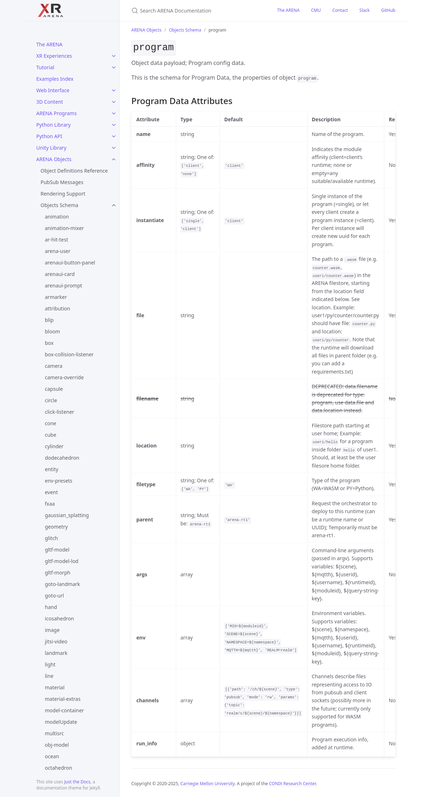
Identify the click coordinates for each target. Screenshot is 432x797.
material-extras (62, 698)
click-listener (59, 411)
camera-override (64, 377)
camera (53, 365)
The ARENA (49, 44)
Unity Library (51, 147)
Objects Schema (59, 205)
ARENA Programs (56, 113)
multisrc (54, 733)
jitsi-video (56, 641)
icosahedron (59, 618)
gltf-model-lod (61, 561)
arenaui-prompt (63, 285)
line (49, 675)
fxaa (50, 503)
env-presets (58, 480)
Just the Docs (77, 782)
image (52, 630)
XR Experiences (54, 55)
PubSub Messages (62, 182)
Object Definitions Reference (74, 170)
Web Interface (52, 90)
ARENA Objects (53, 159)
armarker (56, 297)
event (51, 492)
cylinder (54, 446)
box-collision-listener (69, 354)
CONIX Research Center (292, 782)
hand (51, 607)
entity (51, 469)
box (49, 342)
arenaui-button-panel (70, 262)
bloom (52, 331)
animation (57, 216)
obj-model (57, 744)
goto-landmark (62, 584)
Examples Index (55, 78)
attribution (57, 308)
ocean (52, 756)
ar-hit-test (56, 239)
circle (51, 400)
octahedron (58, 767)
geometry (56, 526)
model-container (64, 710)
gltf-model (57, 549)
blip (49, 320)
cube (50, 434)
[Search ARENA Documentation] (195, 10)
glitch (51, 538)
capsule (54, 388)
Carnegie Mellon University (207, 782)
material (55, 687)
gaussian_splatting (67, 515)
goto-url (54, 595)
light (50, 664)
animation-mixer (64, 228)
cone (50, 423)
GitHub (388, 10)
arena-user (57, 251)
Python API (49, 136)
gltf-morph (57, 572)
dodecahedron (62, 457)
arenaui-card (60, 274)
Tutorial (45, 67)
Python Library (53, 124)
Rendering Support (63, 193)
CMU (316, 10)
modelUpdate (61, 721)
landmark (56, 653)
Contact (340, 10)
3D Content (49, 101)
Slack (365, 10)
